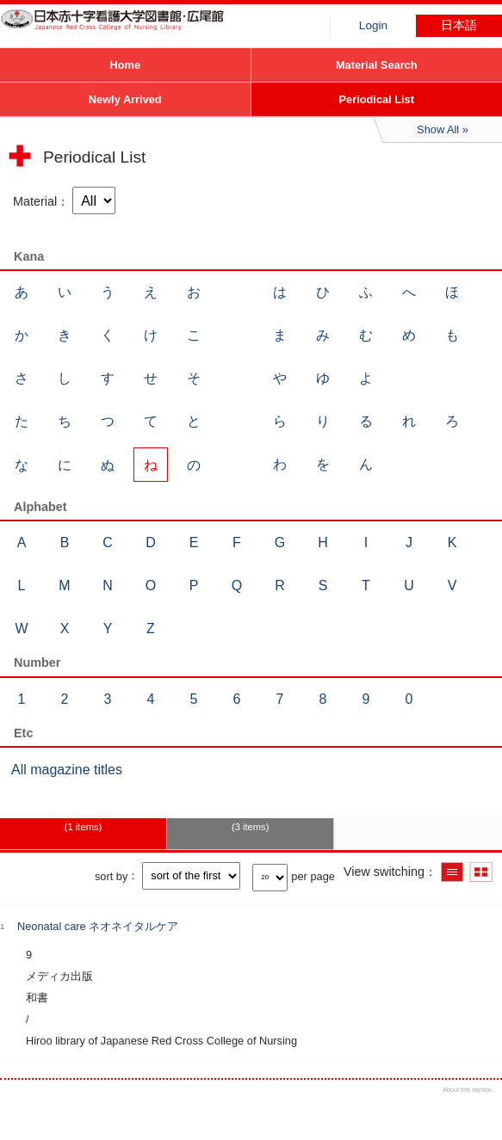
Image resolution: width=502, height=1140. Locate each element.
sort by (111, 875)
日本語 (459, 25)
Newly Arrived (125, 99)
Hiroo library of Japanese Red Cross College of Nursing (129, 30)
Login (373, 25)
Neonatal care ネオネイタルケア (97, 926)
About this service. (468, 1090)
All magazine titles (66, 769)
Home (124, 65)
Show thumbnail (481, 872)
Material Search (377, 65)
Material (35, 201)
